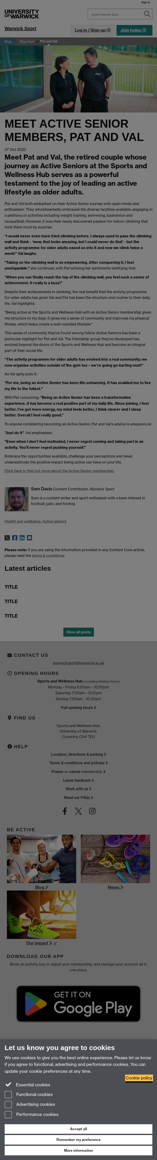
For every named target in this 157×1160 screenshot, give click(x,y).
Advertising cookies (30, 1105)
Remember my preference (78, 1140)
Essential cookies (27, 1084)
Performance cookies (32, 1115)
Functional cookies (29, 1095)
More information (78, 1150)
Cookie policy (139, 1078)
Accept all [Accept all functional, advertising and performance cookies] (78, 1129)
